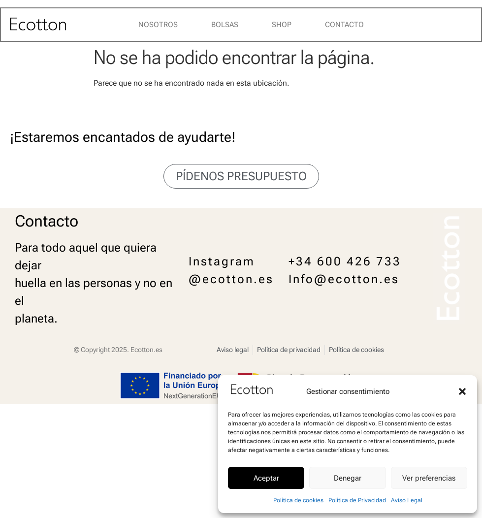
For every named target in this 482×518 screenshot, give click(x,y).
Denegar (347, 478)
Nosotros (158, 24)
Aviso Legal (406, 500)
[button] (462, 391)
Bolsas (224, 24)
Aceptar (266, 478)
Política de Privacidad (357, 500)
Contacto (344, 24)
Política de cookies (298, 500)
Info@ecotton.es (344, 279)
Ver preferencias (428, 478)
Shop (281, 24)
